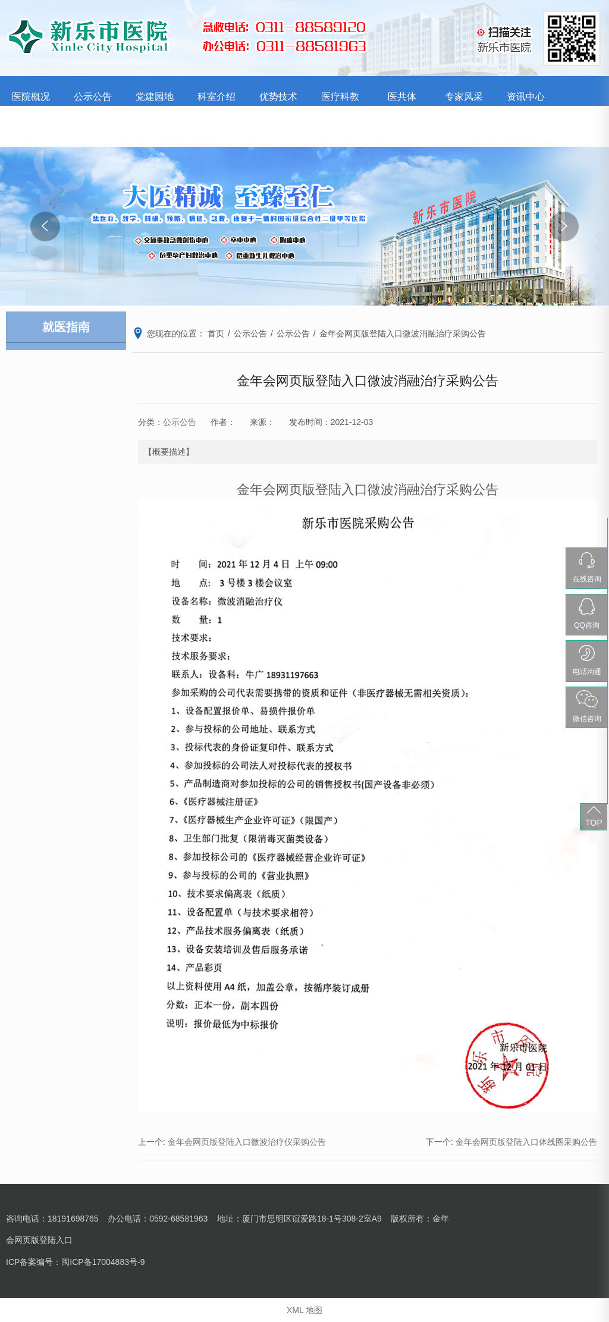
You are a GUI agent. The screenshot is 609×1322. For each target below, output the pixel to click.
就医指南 (93, 126)
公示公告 (93, 97)
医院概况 (31, 97)
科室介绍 (216, 97)
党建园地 (155, 97)
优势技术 (278, 97)
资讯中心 (526, 97)
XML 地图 (304, 1310)
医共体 (402, 97)
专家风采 (464, 97)
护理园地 (31, 126)
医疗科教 (340, 97)
